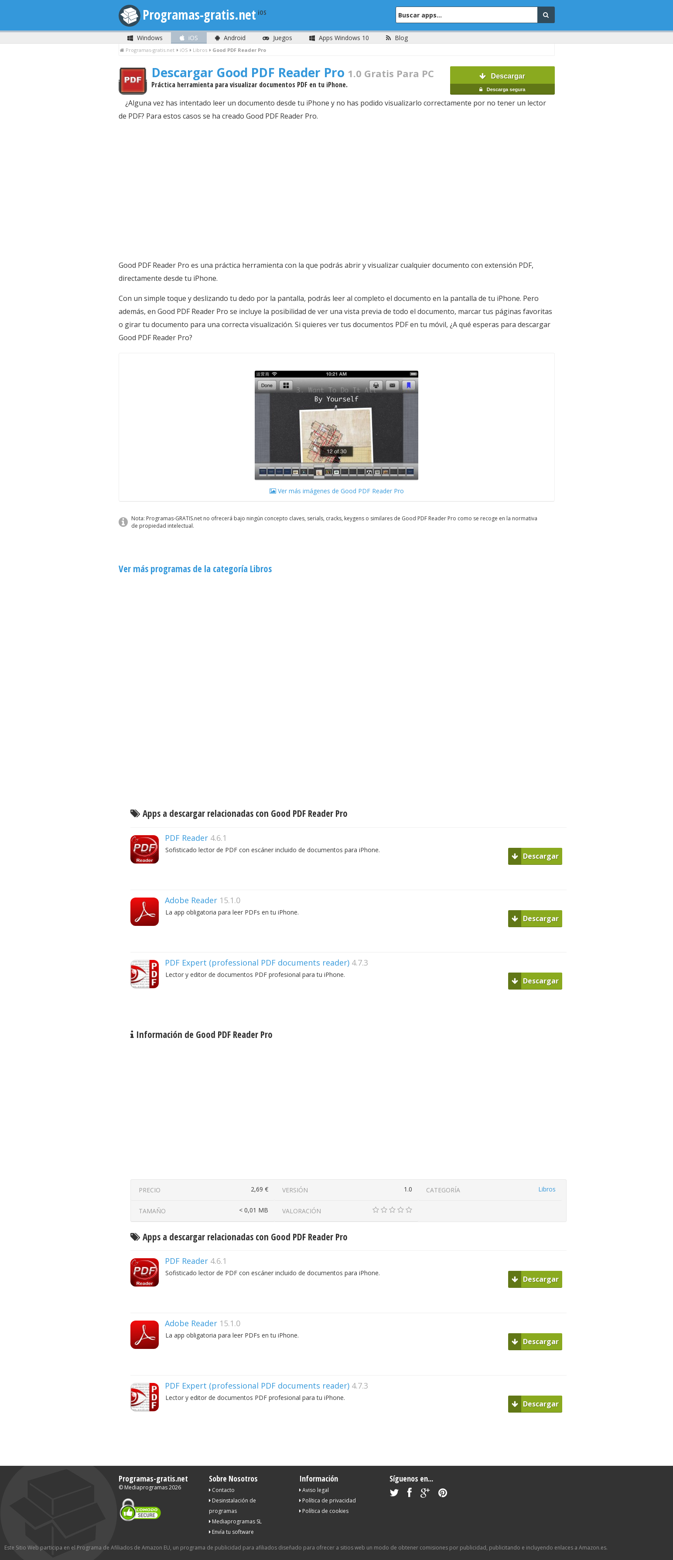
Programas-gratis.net (199, 15)
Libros (547, 1189)
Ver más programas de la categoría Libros (195, 569)
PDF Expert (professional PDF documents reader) (257, 962)
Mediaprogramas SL (235, 1521)
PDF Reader (186, 838)
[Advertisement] (337, 191)
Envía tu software (231, 1532)
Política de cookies (323, 1511)
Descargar (502, 83)
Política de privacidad (327, 1500)
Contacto (222, 1490)
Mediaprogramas (145, 1487)
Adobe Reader (191, 900)
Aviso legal (314, 1490)
